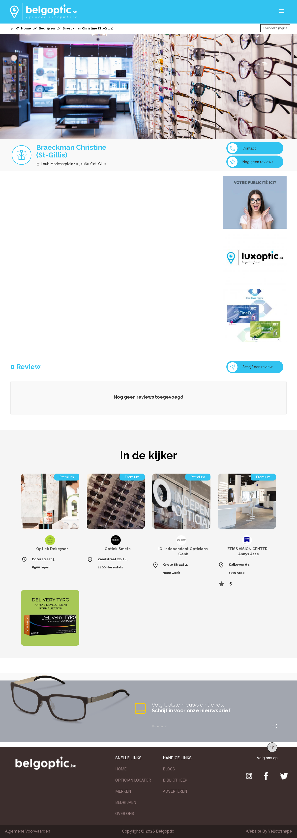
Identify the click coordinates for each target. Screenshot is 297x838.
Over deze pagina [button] (275, 28)
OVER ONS (124, 813)
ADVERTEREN (175, 791)
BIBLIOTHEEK (175, 780)
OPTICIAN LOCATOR (133, 780)
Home (26, 28)
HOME (120, 769)
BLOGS (169, 769)
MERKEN (123, 791)
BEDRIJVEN (125, 802)
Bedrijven (47, 28)
